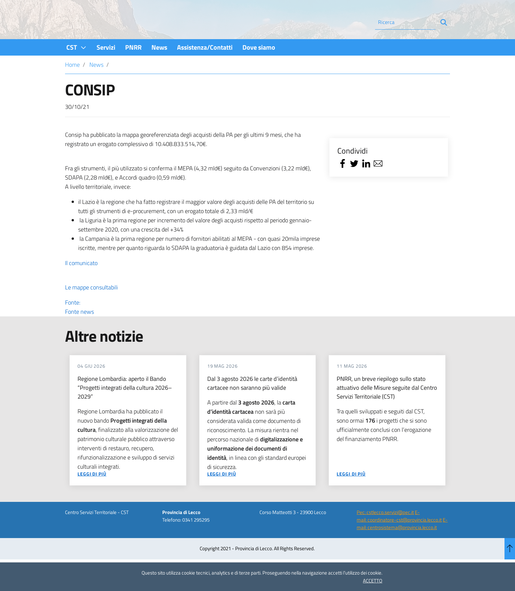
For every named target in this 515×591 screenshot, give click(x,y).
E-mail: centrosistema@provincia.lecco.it (402, 541)
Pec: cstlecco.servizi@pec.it (385, 530)
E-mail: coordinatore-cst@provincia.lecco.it (399, 533)
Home (72, 82)
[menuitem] (76, 65)
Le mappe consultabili (91, 305)
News (96, 82)
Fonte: (192, 325)
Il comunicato (81, 280)
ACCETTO (372, 580)
